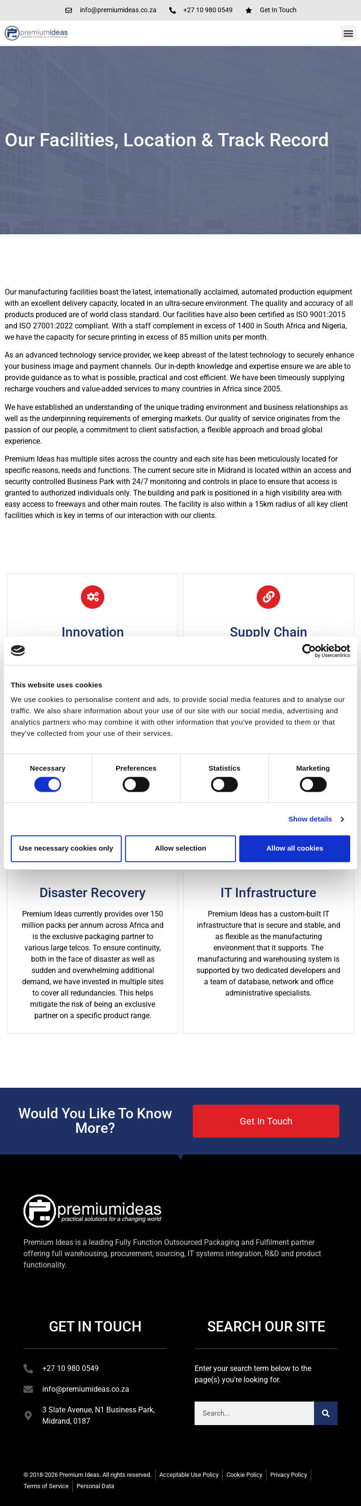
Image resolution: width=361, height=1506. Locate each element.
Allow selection (180, 849)
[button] (348, 33)
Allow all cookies (295, 849)
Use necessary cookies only (66, 849)
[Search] (325, 1413)
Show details (310, 819)
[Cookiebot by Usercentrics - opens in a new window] (309, 651)
